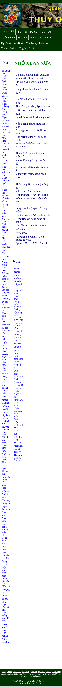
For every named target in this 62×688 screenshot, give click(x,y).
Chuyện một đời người (6, 406)
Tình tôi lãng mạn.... (5, 282)
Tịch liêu (4, 320)
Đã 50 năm (5, 77)
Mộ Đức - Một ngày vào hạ (18, 445)
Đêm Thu (4, 461)
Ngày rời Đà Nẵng (5, 635)
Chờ (4, 253)
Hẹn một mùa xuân (4, 547)
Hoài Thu (4, 314)
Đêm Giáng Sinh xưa (5, 446)
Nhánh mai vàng (18, 409)
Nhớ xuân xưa (4, 213)
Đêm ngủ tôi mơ (5, 149)
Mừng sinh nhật (5, 233)
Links (32, 48)
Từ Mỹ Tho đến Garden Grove (18, 456)
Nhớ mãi (4, 168)
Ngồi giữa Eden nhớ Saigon (5, 348)
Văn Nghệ (31, 43)
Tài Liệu (47, 37)
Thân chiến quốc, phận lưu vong (18, 433)
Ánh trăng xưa (4, 112)
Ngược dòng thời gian (18, 290)
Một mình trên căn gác (5, 580)
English (23, 48)
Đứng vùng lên (6, 616)
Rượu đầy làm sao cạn (6, 415)
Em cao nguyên (5, 291)
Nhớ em (6, 454)
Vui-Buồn (18, 43)
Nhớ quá (6, 357)
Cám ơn (6, 457)
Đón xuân (4, 433)
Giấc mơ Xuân (18, 389)
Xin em (5, 219)
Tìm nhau (4, 360)
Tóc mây (6, 509)
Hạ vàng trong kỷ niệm (6, 503)
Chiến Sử (21, 32)
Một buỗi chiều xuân (18, 403)
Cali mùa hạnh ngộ (4, 159)
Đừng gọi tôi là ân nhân (5, 97)
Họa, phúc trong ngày (16, 300)
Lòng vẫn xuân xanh (4, 483)
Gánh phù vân (5, 179)
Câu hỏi (5, 642)
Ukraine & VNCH (18, 319)
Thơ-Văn (22, 37)
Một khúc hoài (4, 368)
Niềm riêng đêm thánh (4, 266)
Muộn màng (5, 375)
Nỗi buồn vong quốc (4, 625)
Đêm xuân (16, 414)
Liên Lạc (44, 43)
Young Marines (9, 48)
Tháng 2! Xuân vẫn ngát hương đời (6, 201)
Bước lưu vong (5, 382)
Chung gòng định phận (18, 364)
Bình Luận (35, 37)
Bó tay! (5, 421)
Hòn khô (6, 143)
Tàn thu (5, 287)
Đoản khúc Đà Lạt (6, 247)
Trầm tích (4, 338)
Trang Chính (7, 31)
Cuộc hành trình (18, 357)
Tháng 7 (6, 388)
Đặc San (33, 32)
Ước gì (5, 491)
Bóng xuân (4, 539)
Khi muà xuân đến (6, 532)
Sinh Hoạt (45, 32)
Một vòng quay (4, 570)
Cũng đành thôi (4, 224)
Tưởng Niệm (8, 37)
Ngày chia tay (5, 105)
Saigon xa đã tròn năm (18, 325)
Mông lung (4, 139)
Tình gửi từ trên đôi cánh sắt (6, 329)
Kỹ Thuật (6, 43)
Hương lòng (5, 257)
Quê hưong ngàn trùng (5, 85)
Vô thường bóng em (6, 426)
